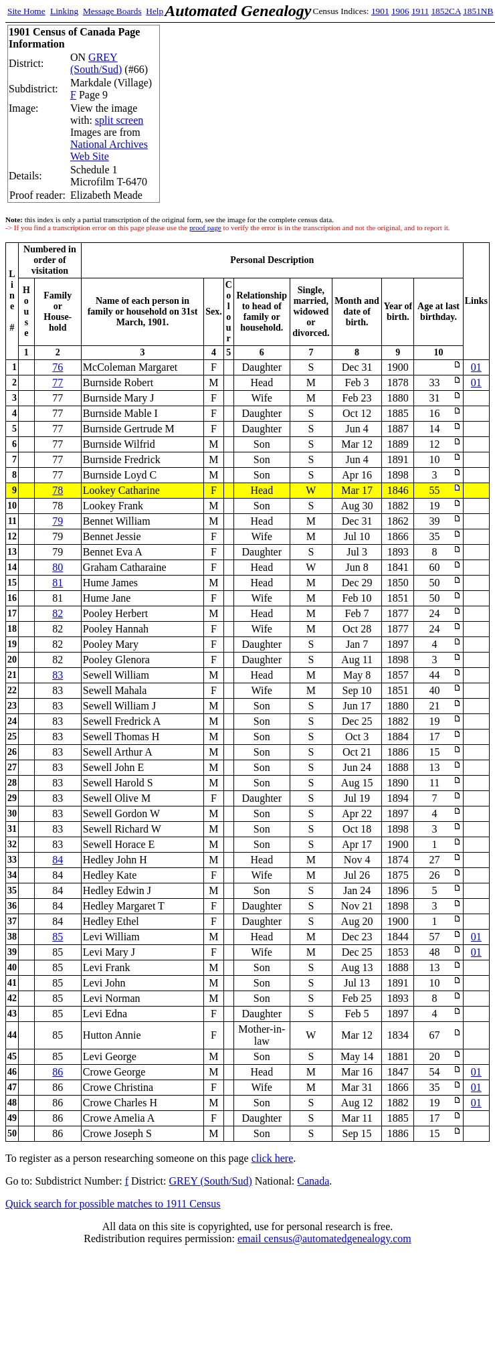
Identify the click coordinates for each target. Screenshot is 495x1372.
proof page (205, 228)
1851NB (478, 11)
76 (57, 367)
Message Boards (112, 11)
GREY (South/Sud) (96, 63)
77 (57, 382)
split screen (119, 120)
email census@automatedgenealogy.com (324, 1238)
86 (57, 1072)
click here (273, 1158)
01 (476, 367)
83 (57, 675)
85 (57, 936)
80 (57, 567)
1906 (400, 11)
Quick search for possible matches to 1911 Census (113, 1203)
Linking (64, 11)
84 (57, 859)
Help (154, 11)
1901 (380, 11)
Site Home (26, 11)
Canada (313, 1181)
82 (57, 613)
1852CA (445, 11)
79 (57, 521)
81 (57, 582)
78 (57, 490)
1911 (420, 11)
